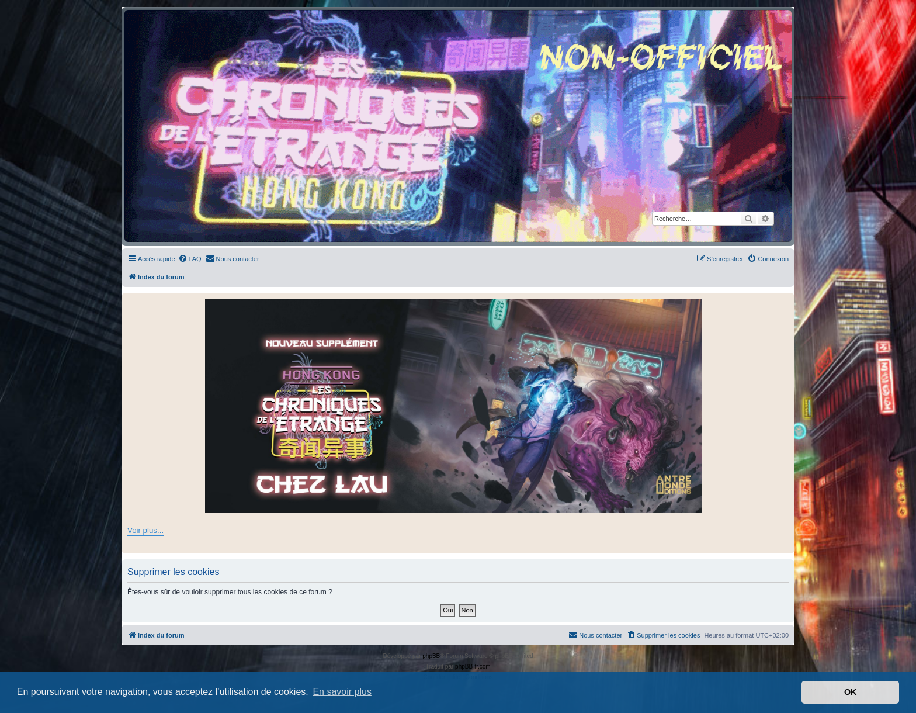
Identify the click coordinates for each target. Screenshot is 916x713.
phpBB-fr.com (473, 666)
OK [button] (850, 692)
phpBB (431, 656)
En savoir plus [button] (342, 692)
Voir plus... (145, 530)
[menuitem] (190, 259)
